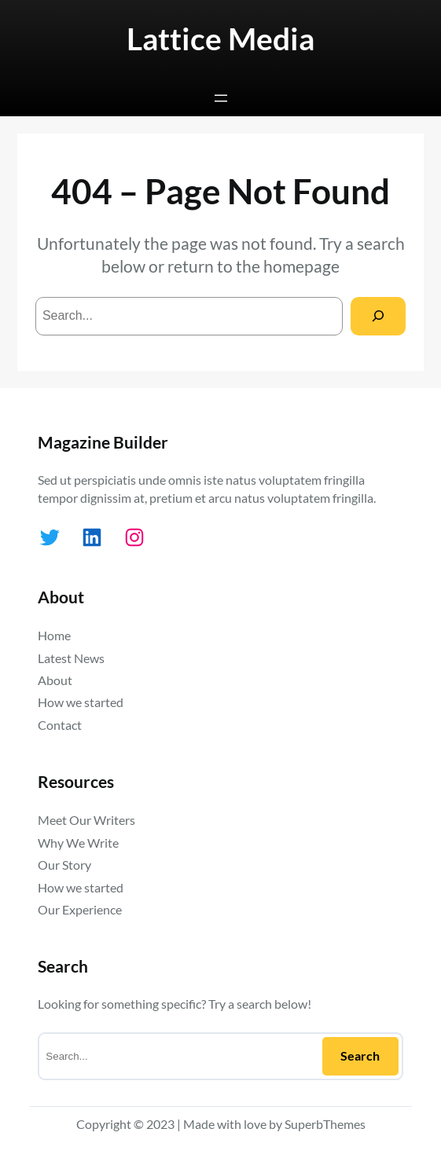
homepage (301, 266)
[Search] (378, 316)
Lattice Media (220, 38)
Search (360, 1055)
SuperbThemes (325, 1123)
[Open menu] (220, 98)
